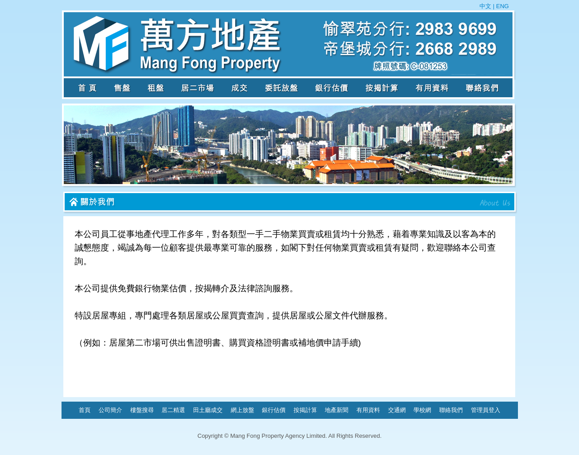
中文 (486, 6)
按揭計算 (305, 410)
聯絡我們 (451, 410)
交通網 (397, 410)
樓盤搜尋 (142, 410)
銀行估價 (273, 410)
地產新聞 (336, 410)
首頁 (84, 410)
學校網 (422, 410)
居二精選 (173, 410)
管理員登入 (485, 410)
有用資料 (368, 410)
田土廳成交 (208, 410)
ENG (501, 6)
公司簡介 (110, 410)
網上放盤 (242, 410)
